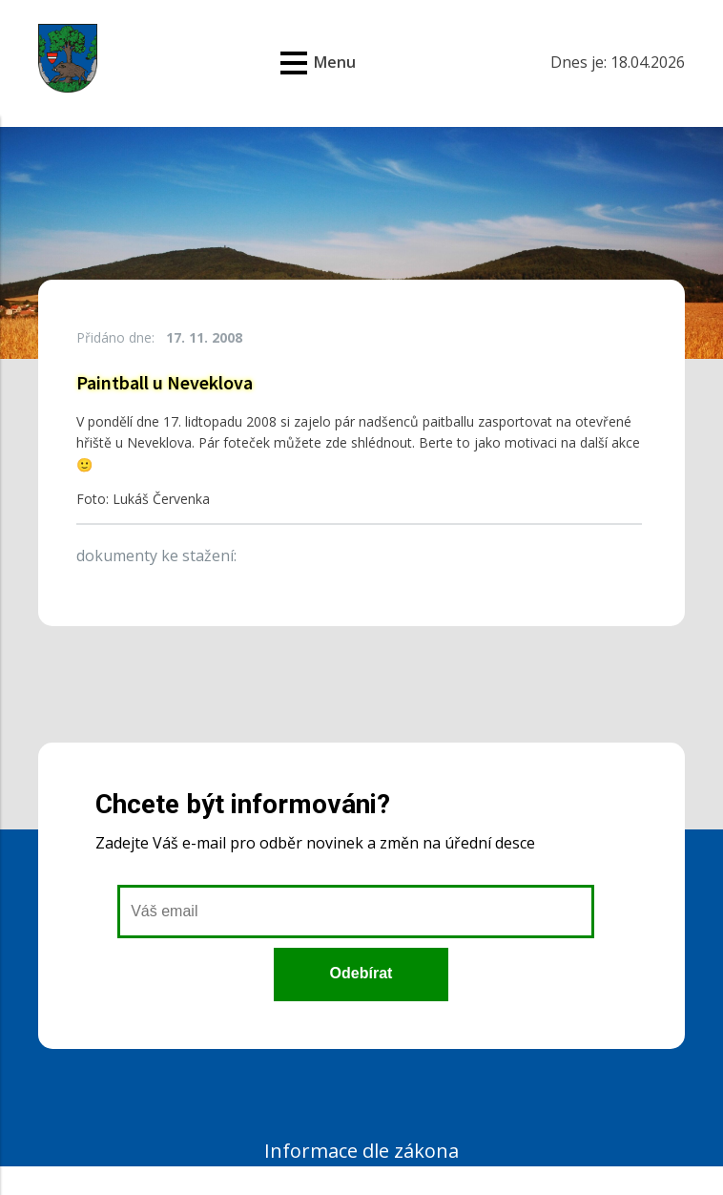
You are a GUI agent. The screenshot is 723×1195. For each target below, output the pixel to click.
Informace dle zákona (361, 1151)
